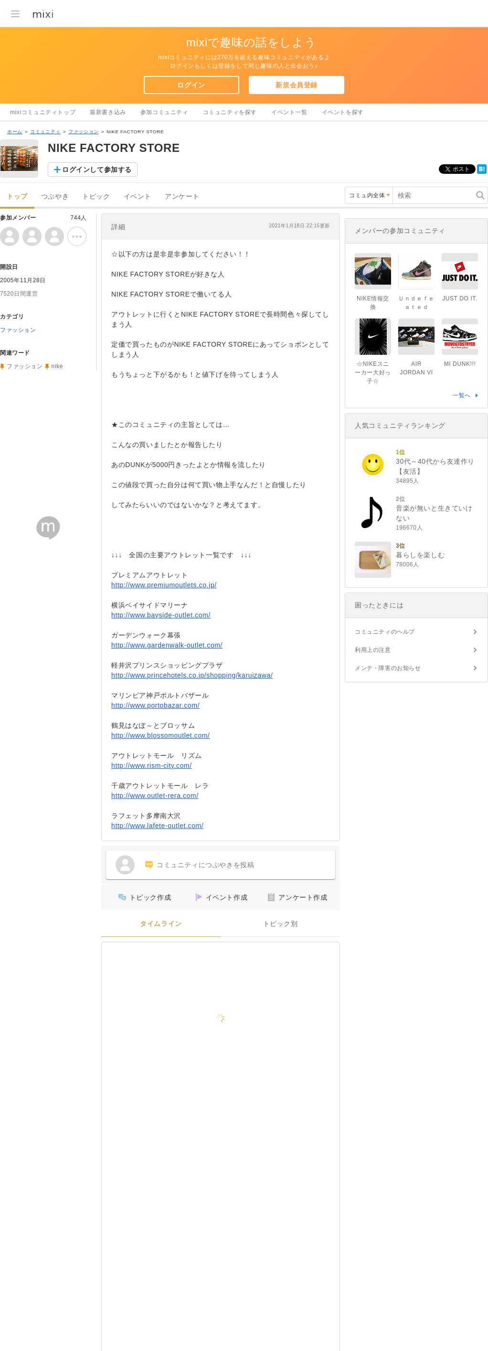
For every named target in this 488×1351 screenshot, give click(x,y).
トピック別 (280, 923)
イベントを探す (343, 112)
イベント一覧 (289, 112)
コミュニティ (45, 131)
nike (57, 366)
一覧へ (462, 395)
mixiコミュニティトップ (42, 112)
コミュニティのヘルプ (385, 631)
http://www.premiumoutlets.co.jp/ (164, 585)
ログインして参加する (97, 169)
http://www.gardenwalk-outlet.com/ (167, 645)
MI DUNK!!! (460, 364)
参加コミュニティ (164, 112)
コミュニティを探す (230, 112)
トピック (96, 196)
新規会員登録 (297, 85)
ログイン (191, 85)
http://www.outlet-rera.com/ (155, 795)
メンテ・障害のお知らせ (388, 668)
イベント (137, 196)
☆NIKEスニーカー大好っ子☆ (373, 372)
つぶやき (55, 196)
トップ (17, 196)
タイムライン (161, 923)
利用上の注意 (373, 650)
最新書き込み (108, 112)
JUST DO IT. (459, 298)
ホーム (14, 131)
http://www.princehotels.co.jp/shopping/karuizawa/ (192, 675)
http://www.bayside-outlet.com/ (161, 615)
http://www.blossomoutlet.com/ (160, 735)
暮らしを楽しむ (420, 555)
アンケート (182, 196)
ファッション (83, 131)
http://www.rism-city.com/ (151, 765)
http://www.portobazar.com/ (155, 705)
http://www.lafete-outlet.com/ (157, 826)
